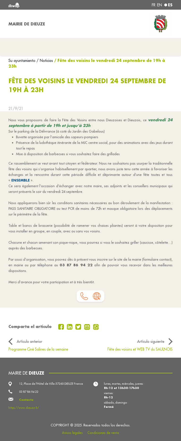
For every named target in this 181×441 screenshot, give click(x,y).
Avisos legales (72, 433)
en (159, 5)
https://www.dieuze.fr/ (23, 407)
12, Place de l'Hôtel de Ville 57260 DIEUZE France (51, 383)
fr (153, 5)
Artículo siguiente (150, 341)
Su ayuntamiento (22, 60)
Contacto (26, 399)
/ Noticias (45, 60)
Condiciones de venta (103, 433)
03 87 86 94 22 (28, 391)
